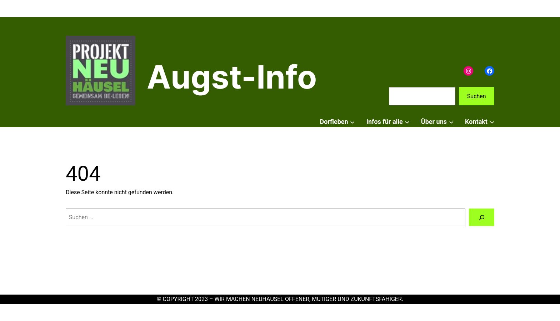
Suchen (476, 96)
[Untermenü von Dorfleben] (352, 122)
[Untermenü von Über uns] (451, 122)
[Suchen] (481, 217)
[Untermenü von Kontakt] (492, 122)
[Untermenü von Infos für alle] (407, 122)
